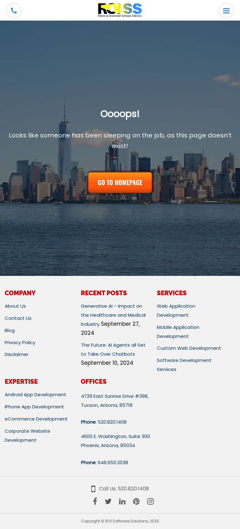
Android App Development (35, 394)
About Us (15, 306)
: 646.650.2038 (104, 462)
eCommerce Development (36, 419)
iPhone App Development (34, 406)
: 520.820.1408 (104, 422)
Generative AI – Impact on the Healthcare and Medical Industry (113, 315)
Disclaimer (16, 354)
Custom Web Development (189, 348)
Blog (10, 330)
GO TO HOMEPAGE (120, 182)
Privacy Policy (20, 342)
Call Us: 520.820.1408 (120, 488)
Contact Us (18, 318)
